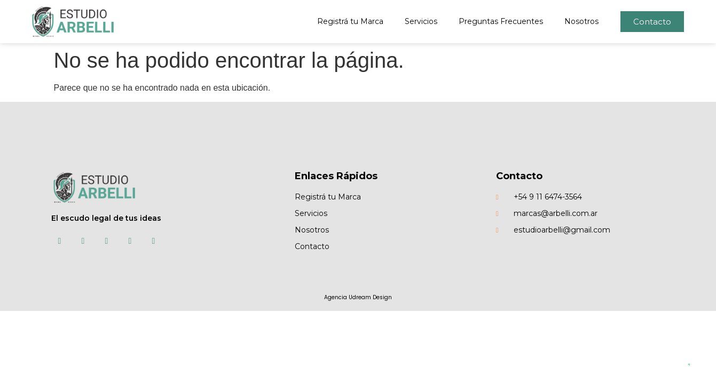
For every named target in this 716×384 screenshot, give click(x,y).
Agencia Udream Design (358, 297)
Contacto (519, 176)
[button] (652, 22)
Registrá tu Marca (350, 21)
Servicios (421, 21)
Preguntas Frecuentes (501, 21)
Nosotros (581, 21)
